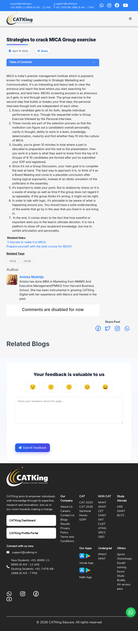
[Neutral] (69, 386)
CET (101, 511)
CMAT (102, 515)
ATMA (102, 528)
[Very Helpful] (105, 386)
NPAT (102, 559)
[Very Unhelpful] (33, 386)
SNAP (102, 507)
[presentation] (42, 433)
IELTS (120, 515)
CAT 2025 (86, 502)
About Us (66, 507)
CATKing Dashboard (22, 520)
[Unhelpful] (51, 386)
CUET (102, 524)
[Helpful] (87, 386)
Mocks (83, 515)
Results (65, 524)
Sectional (85, 511)
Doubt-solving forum (121, 567)
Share (44, 50)
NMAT (102, 502)
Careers (65, 511)
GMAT (121, 511)
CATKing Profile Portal (23, 533)
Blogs (64, 520)
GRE (120, 507)
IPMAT (102, 554)
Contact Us (67, 515)
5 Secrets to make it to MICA (26, 242)
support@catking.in (24, 552)
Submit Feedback (32, 447)
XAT (101, 520)
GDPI (82, 520)
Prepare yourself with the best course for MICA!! (39, 246)
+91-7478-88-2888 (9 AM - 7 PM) (74, 7)
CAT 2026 (86, 507)
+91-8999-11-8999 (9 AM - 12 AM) (30, 7)
